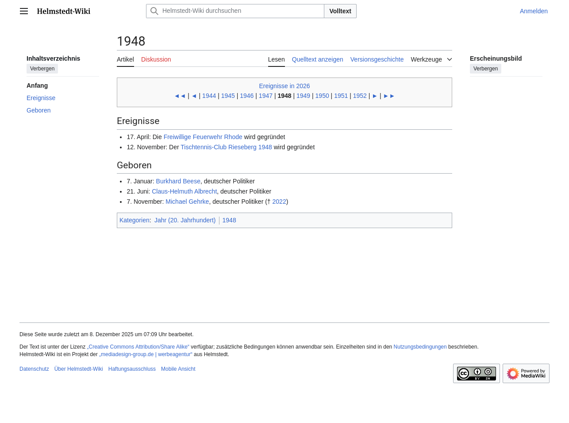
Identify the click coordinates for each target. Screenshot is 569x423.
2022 (279, 201)
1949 (303, 95)
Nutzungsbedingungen (420, 347)
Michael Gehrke (187, 201)
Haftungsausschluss (132, 369)
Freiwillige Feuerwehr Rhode (203, 136)
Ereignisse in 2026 (284, 85)
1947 (266, 95)
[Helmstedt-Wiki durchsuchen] (235, 11)
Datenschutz (34, 369)
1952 (360, 95)
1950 (322, 95)
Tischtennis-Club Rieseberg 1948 (226, 147)
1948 (229, 220)
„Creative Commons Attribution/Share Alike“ (138, 347)
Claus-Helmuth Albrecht (184, 191)
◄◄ (180, 95)
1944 (209, 95)
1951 (341, 95)
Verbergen (42, 69)
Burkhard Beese (178, 181)
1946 (247, 95)
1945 (228, 95)
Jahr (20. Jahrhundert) (185, 220)
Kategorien (134, 220)
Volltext (340, 11)
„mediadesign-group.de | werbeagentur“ (145, 354)
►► (389, 95)
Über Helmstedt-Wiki (78, 369)
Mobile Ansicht (178, 369)
